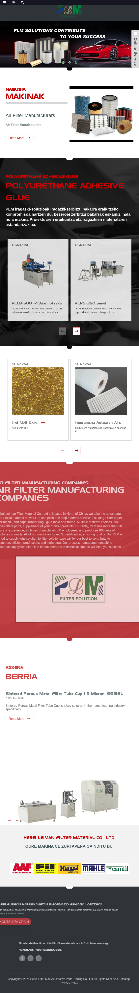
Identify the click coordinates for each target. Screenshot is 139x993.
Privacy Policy (69, 986)
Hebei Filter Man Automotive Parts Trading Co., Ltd (61, 982)
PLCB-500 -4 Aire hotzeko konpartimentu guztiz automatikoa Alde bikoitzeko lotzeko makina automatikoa (37, 303)
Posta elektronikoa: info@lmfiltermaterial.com (82, 943)
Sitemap (125, 982)
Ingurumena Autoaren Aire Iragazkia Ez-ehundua (98, 422)
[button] (63, 62)
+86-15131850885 (81, 949)
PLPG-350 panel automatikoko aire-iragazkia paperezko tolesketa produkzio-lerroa (100, 303)
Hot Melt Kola (24, 423)
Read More (16, 138)
